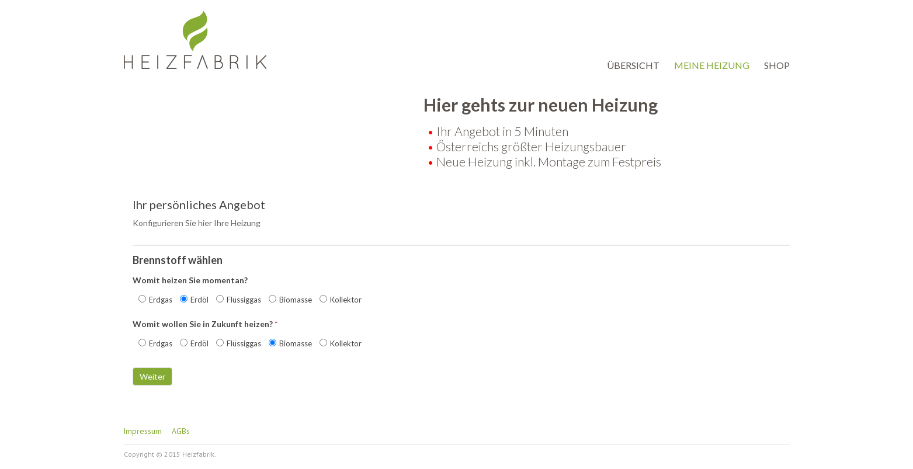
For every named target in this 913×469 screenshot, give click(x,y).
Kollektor (341, 299)
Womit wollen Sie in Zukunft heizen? (205, 324)
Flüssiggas (238, 299)
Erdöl (194, 299)
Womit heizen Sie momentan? (190, 280)
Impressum (142, 431)
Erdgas (155, 299)
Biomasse (290, 299)
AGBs (181, 431)
